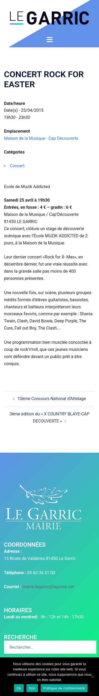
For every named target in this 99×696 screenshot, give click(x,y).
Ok (19, 688)
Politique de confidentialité (64, 688)
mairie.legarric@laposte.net (48, 586)
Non (32, 688)
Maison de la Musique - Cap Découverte (41, 138)
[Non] (92, 676)
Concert (17, 165)
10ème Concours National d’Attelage (51, 398)
